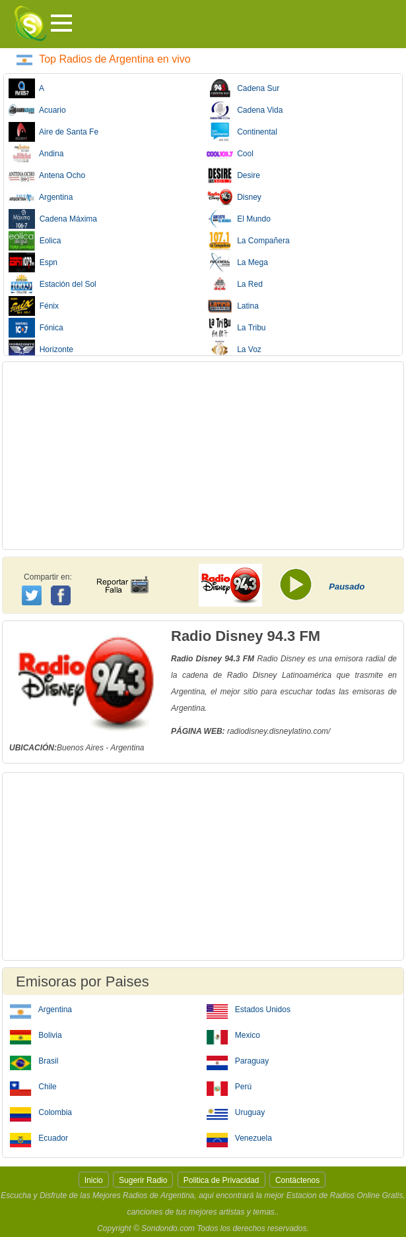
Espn (33, 262)
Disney (234, 197)
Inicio (94, 1180)
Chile (33, 1086)
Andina (36, 154)
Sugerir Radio (143, 1180)
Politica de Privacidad (221, 1180)
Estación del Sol (52, 284)
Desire (233, 175)
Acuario (37, 110)
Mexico (233, 1034)
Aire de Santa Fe (53, 132)
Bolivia (36, 1034)
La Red (235, 284)
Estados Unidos (248, 1009)
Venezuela (239, 1137)
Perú (229, 1086)
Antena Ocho (47, 175)
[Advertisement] (203, 455)
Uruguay (236, 1112)
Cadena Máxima (53, 219)
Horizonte (41, 349)
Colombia (41, 1112)
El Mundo (239, 219)
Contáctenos (297, 1180)
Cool (230, 154)
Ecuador (39, 1137)
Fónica (36, 328)
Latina (233, 306)
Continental (242, 132)
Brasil (34, 1060)
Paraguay (238, 1060)
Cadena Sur (243, 88)
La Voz (234, 349)
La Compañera (248, 241)
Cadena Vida (245, 110)
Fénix (34, 306)
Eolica (35, 241)
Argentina (41, 197)
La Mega (237, 262)
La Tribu (236, 328)
